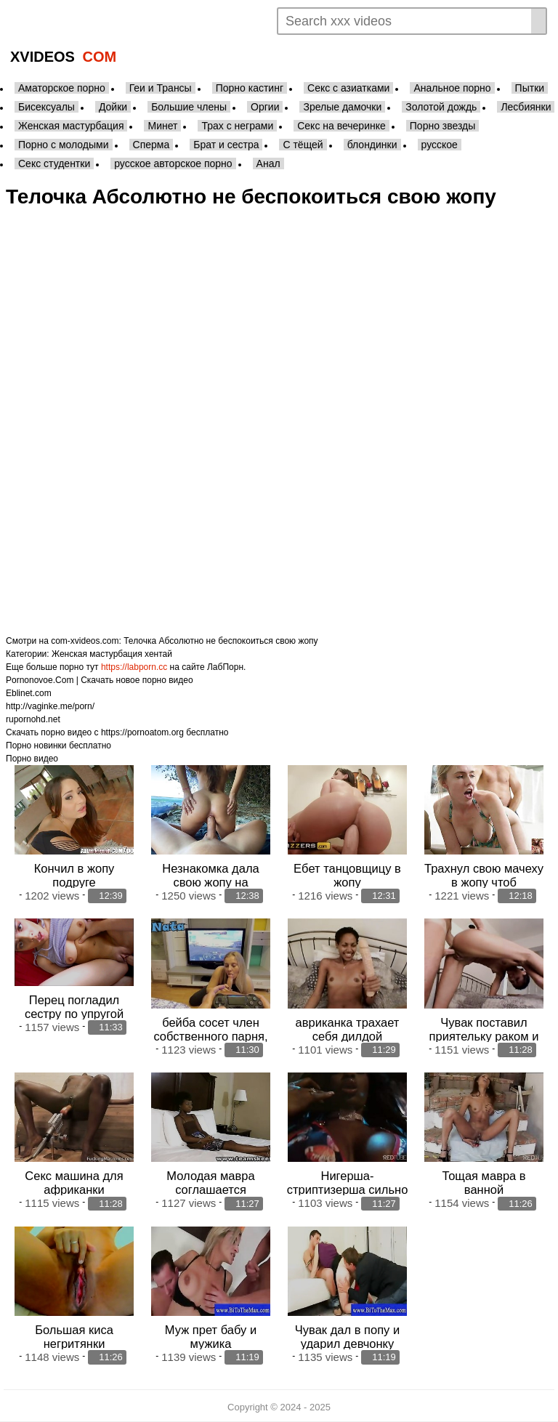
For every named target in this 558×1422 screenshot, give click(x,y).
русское (439, 144)
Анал (268, 163)
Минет (162, 126)
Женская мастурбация (71, 126)
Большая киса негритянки (74, 1335)
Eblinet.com (29, 693)
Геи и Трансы (160, 88)
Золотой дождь (441, 107)
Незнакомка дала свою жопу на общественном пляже (210, 882)
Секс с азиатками (348, 88)
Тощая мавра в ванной (483, 1182)
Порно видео (32, 759)
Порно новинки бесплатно (58, 745)
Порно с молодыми (63, 144)
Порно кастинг (249, 88)
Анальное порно (451, 88)
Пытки (529, 88)
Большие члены (189, 107)
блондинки (372, 144)
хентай (158, 654)
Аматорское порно (61, 88)
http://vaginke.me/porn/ (50, 706)
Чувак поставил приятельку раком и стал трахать (484, 1035)
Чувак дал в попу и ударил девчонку (347, 1335)
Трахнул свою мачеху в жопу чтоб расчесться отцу (483, 882)
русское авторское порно (173, 163)
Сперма (151, 144)
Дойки (113, 107)
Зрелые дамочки (342, 107)
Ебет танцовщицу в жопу (347, 875)
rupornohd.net (33, 719)
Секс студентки (54, 163)
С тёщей (303, 144)
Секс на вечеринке (341, 126)
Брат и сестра (226, 144)
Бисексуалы (46, 107)
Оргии (265, 107)
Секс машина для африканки (74, 1182)
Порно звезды (443, 126)
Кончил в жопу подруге (74, 875)
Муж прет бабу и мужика (210, 1335)
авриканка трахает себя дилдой (348, 1028)
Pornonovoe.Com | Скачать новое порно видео (99, 680)
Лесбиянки (526, 107)
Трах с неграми (237, 126)
